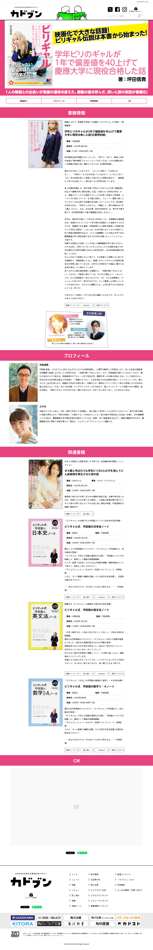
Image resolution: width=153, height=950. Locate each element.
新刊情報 (94, 874)
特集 (74, 884)
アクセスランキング (99, 895)
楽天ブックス (102, 305)
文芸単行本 (95, 879)
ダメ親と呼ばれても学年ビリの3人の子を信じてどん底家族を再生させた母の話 (94, 472)
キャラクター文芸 (98, 890)
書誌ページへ (72, 305)
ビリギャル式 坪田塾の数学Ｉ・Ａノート (90, 686)
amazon (88, 305)
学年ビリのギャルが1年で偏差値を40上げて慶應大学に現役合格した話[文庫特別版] (93, 133)
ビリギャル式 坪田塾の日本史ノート (87, 526)
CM (129, 100)
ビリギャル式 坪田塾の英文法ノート (87, 610)
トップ (74, 874)
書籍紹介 (23, 100)
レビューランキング (99, 900)
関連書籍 (94, 100)
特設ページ (76, 905)
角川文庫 (94, 884)
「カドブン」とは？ (126, 879)
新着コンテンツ (124, 874)
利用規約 (121, 884)
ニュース (75, 879)
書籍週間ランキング (99, 905)
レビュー (75, 890)
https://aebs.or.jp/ (57, 935)
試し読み (88, 514)
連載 (74, 900)
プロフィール (59, 100)
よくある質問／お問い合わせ (129, 890)
